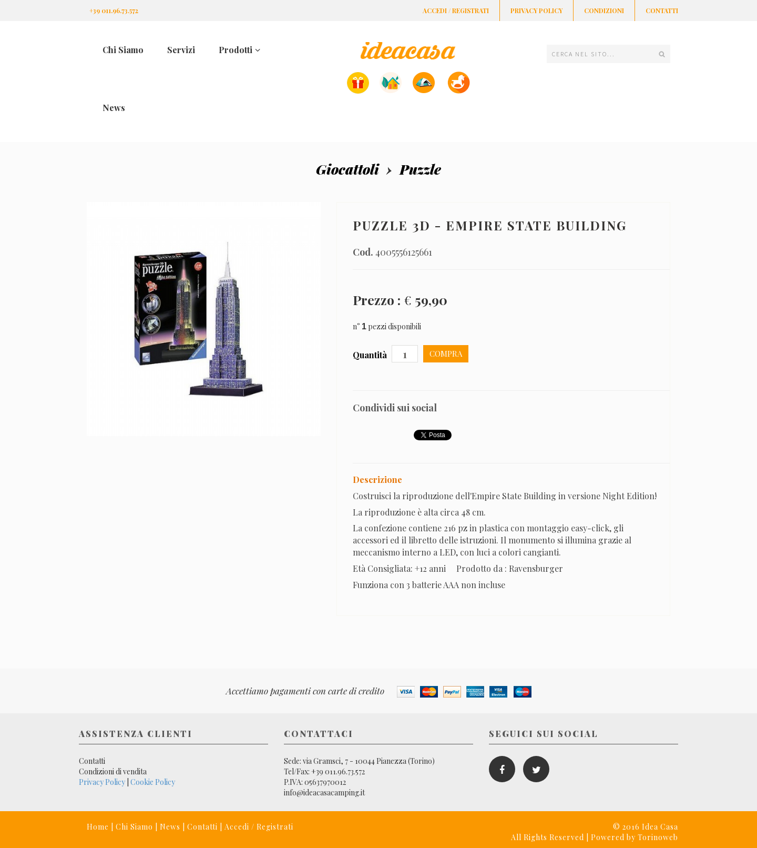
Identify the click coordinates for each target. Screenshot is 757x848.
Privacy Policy (536, 10)
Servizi (181, 49)
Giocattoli (347, 169)
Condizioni (604, 10)
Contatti (662, 10)
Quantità (371, 354)
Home (98, 827)
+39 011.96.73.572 (113, 10)
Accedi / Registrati (456, 10)
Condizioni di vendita (113, 771)
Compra (445, 353)
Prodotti (239, 49)
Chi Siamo (123, 49)
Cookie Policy (152, 782)
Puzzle (420, 169)
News (114, 107)
